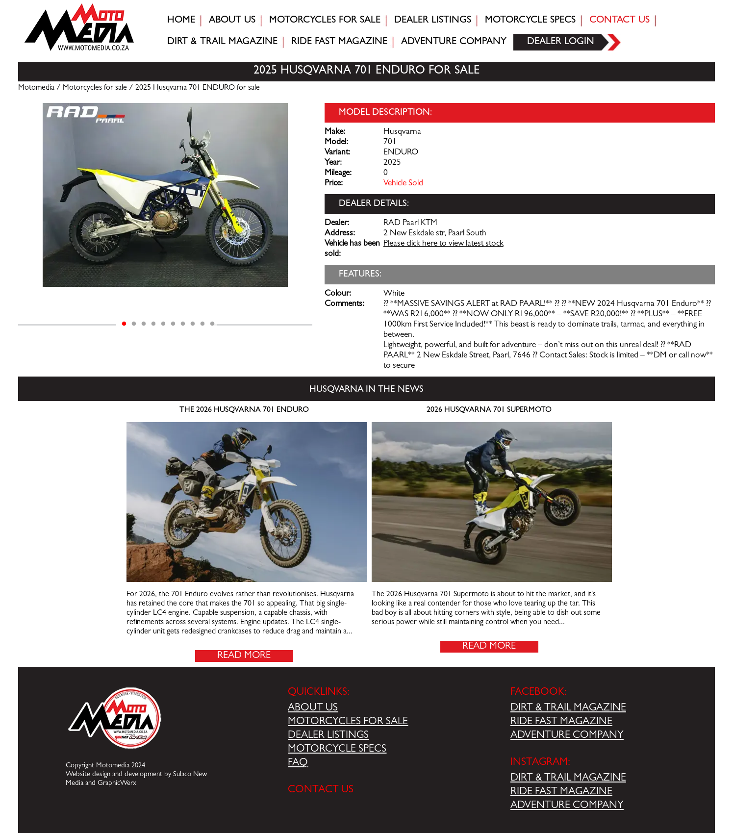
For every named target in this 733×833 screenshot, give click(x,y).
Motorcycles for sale (324, 20)
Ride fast (339, 42)
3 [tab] (144, 324)
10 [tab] (212, 324)
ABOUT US (313, 708)
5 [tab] (163, 324)
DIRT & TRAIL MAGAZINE (568, 708)
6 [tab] (173, 324)
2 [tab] (134, 324)
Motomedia (36, 88)
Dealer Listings (432, 20)
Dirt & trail (222, 42)
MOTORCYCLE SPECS (337, 749)
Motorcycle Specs (530, 20)
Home (181, 20)
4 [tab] (153, 324)
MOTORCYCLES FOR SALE (348, 722)
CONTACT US (321, 790)
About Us (232, 20)
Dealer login (560, 42)
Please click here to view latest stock (443, 244)
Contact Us (619, 20)
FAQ (298, 763)
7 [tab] (183, 324)
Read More (244, 656)
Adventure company (453, 42)
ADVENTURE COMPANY (567, 736)
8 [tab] (193, 324)
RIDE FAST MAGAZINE (561, 722)
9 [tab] (202, 324)
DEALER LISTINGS (328, 736)
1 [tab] (124, 324)
